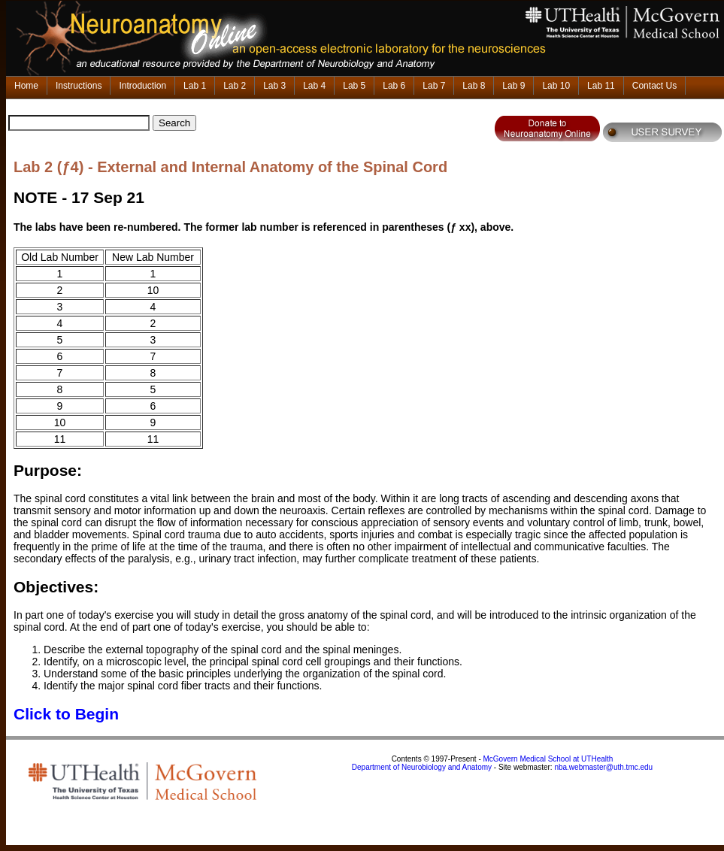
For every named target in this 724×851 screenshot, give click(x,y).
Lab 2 (234, 85)
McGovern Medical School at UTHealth (548, 759)
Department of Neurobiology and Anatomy (422, 767)
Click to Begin (66, 713)
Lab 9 (513, 85)
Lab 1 (194, 85)
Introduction (142, 85)
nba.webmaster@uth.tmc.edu (603, 767)
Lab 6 (394, 85)
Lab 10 (556, 85)
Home (26, 85)
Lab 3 (274, 85)
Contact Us (654, 85)
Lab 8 (473, 85)
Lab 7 (434, 85)
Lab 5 (354, 85)
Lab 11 (601, 85)
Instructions (78, 85)
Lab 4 (314, 85)
